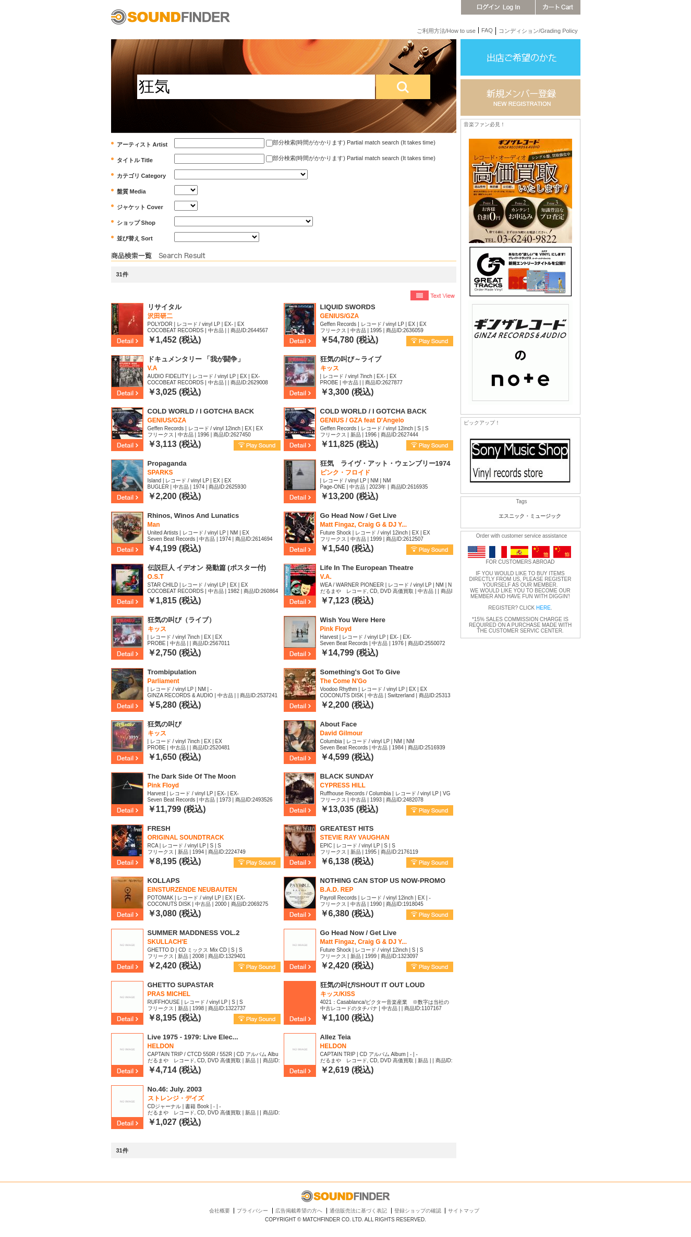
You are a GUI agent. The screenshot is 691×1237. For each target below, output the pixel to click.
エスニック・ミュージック (530, 516)
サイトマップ (463, 1211)
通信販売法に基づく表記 (358, 1211)
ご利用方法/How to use (446, 31)
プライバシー (252, 1211)
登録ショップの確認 (417, 1211)
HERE (543, 608)
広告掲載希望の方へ (298, 1211)
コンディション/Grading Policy (538, 31)
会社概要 (219, 1211)
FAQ (487, 30)
